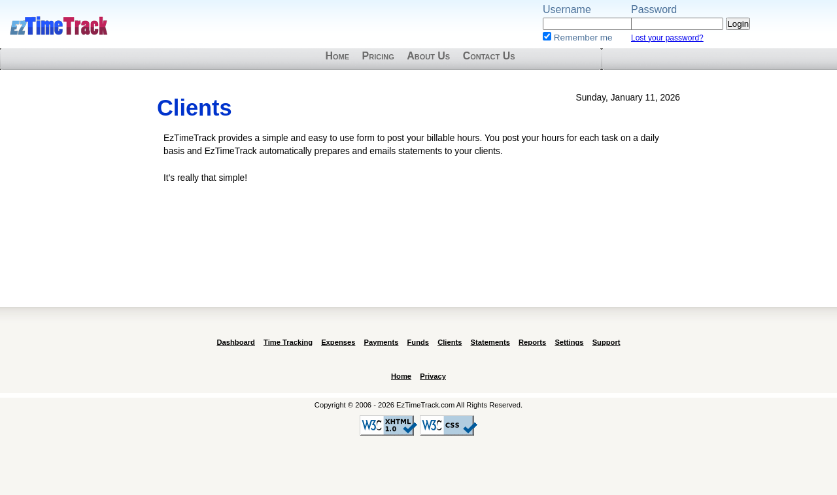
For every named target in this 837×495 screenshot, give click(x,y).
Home (337, 55)
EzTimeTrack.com (59, 26)
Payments (381, 342)
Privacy (433, 376)
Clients (449, 342)
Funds (418, 342)
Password (654, 9)
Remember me (583, 37)
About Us (428, 55)
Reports (532, 342)
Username (567, 9)
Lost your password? (667, 37)
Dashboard (235, 342)
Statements (490, 342)
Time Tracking (288, 342)
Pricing (378, 55)
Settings (569, 342)
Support (606, 342)
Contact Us (489, 55)
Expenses (338, 342)
